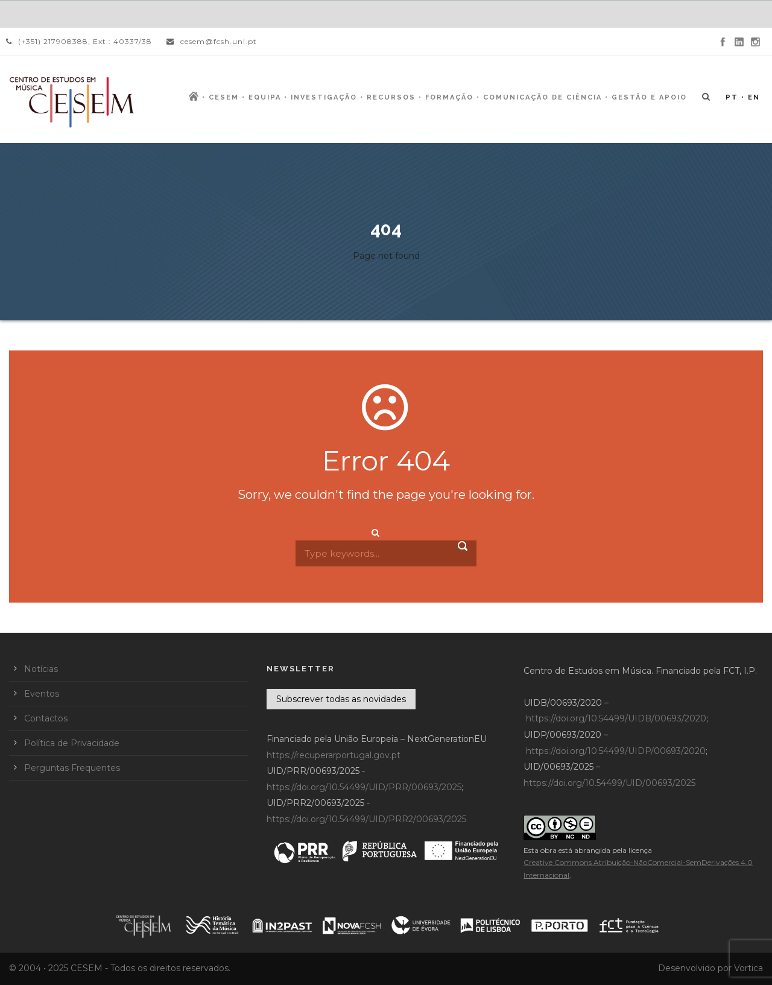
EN (754, 97)
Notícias (41, 669)
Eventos (41, 693)
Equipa (264, 97)
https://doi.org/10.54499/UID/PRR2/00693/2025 (366, 819)
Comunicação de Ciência (542, 97)
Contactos (46, 718)
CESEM (224, 97)
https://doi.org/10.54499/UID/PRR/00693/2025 (364, 787)
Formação (449, 97)
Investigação (324, 97)
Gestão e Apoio (649, 97)
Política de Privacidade (71, 743)
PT (732, 97)
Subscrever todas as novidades (341, 699)
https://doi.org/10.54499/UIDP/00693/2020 (616, 751)
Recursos (391, 97)
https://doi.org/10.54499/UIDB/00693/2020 (616, 718)
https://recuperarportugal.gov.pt (333, 755)
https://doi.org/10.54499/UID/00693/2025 (609, 783)
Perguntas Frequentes (72, 767)
